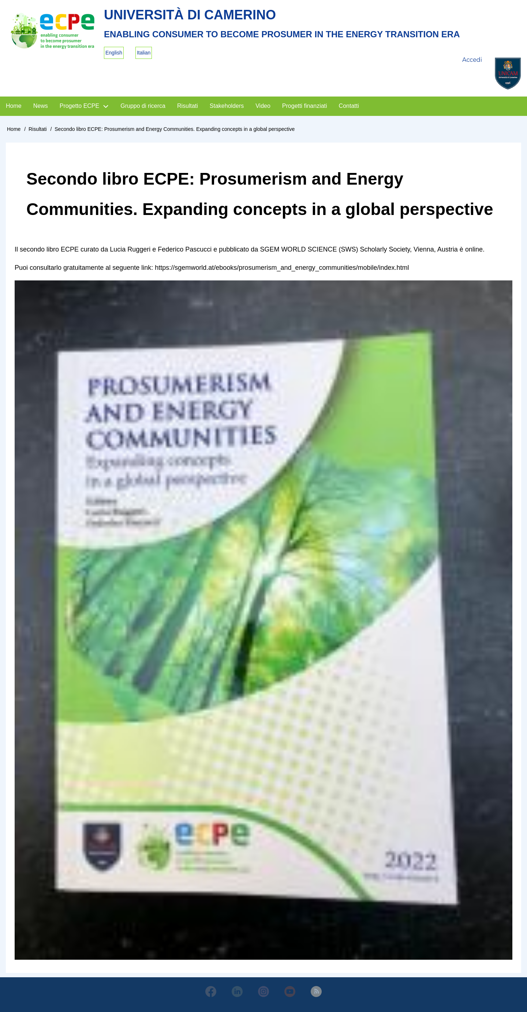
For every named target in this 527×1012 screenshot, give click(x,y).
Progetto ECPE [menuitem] (80, 106)
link (146, 267)
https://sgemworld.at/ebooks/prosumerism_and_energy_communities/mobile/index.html (282, 267)
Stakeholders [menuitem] (227, 106)
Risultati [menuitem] (187, 106)
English (113, 53)
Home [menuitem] (14, 106)
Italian (143, 53)
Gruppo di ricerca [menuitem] (142, 106)
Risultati (38, 129)
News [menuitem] (40, 106)
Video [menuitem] (262, 106)
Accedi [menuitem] (472, 59)
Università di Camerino (190, 14)
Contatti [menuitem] (349, 106)
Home (13, 129)
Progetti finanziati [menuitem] (304, 106)
